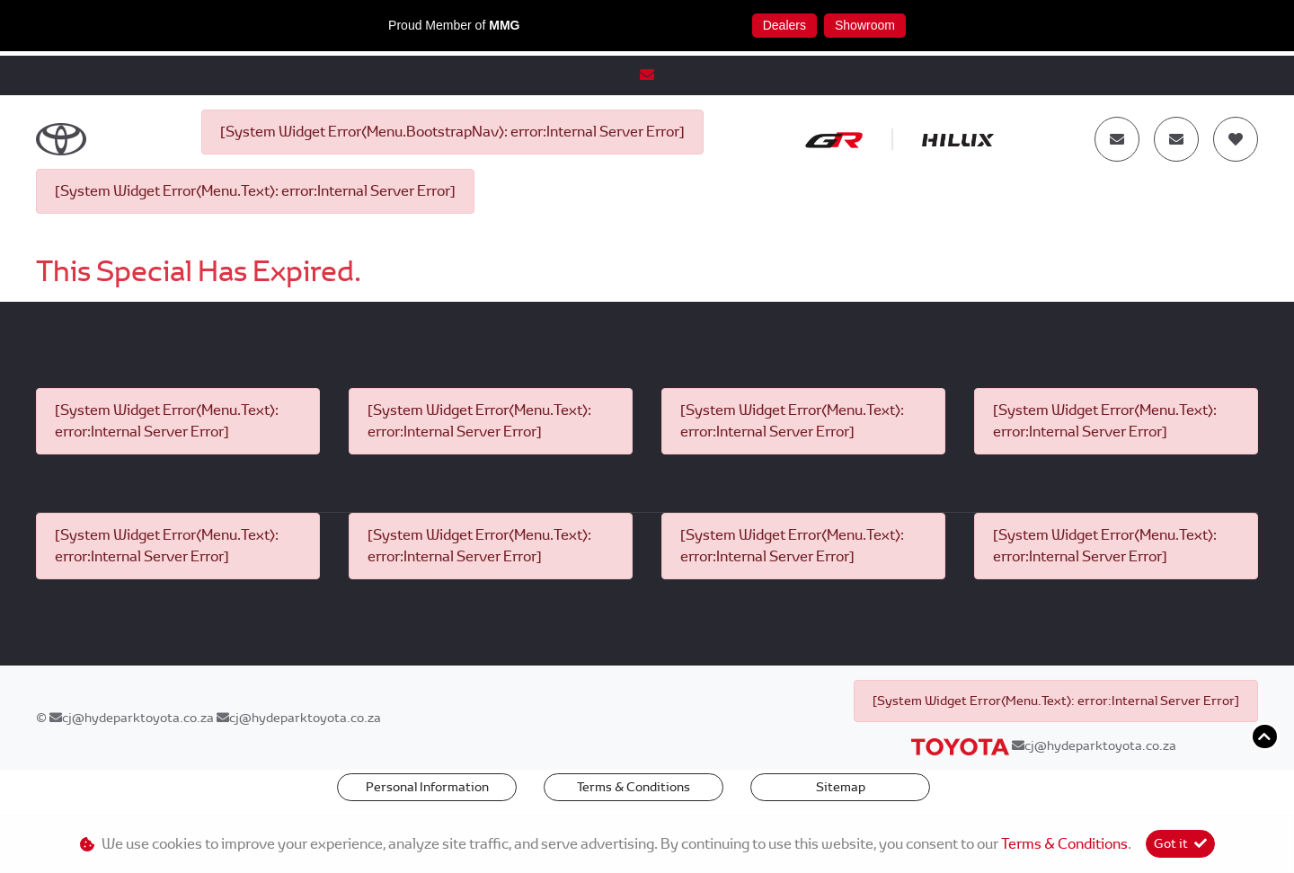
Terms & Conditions (633, 787)
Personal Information (427, 787)
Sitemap (840, 787)
